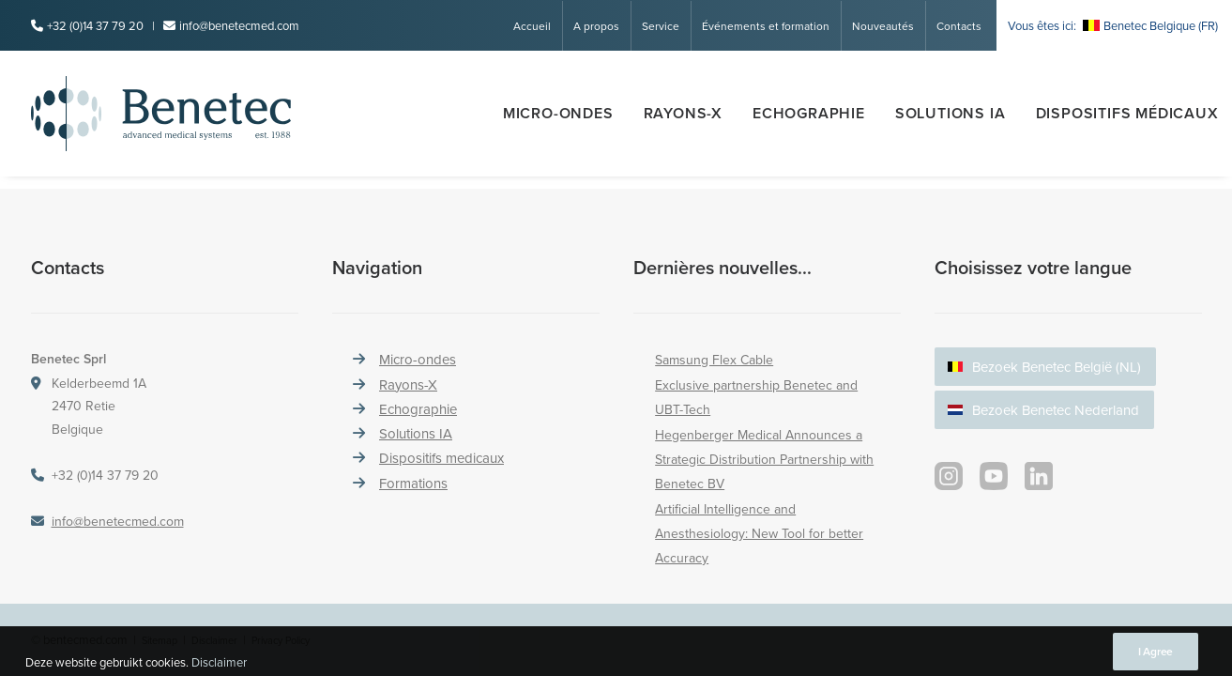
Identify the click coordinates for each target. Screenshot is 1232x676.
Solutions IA (415, 433)
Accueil (532, 26)
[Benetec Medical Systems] (194, 113)
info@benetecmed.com (239, 25)
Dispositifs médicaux (1127, 113)
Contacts (958, 26)
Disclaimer (214, 640)
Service (660, 26)
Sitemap (159, 640)
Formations (413, 483)
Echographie (809, 113)
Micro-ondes (558, 113)
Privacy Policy (280, 640)
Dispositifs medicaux (441, 458)
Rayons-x (683, 113)
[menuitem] (538, 26)
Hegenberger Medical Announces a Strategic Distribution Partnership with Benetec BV (764, 459)
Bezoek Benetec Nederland (1055, 410)
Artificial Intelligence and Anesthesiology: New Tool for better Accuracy (759, 533)
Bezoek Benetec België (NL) (1056, 366)
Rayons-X (408, 384)
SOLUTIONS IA (950, 113)
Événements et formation (765, 26)
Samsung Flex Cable (714, 359)
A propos (596, 26)
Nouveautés (883, 26)
